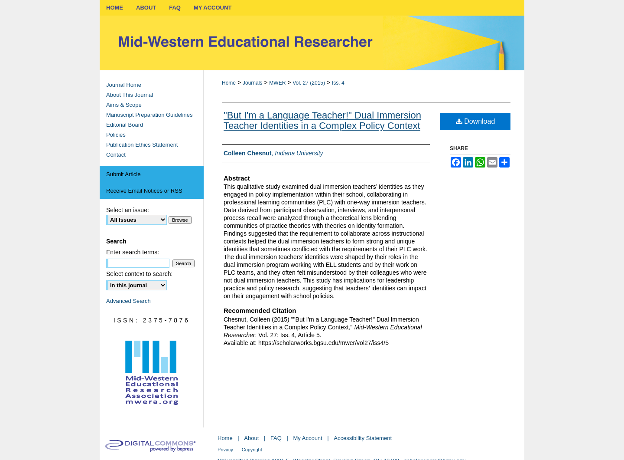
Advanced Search (128, 301)
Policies (116, 134)
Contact (116, 154)
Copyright (252, 449)
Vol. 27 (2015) (308, 83)
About (251, 438)
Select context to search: (139, 273)
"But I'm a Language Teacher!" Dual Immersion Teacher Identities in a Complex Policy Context (322, 120)
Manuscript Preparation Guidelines (149, 115)
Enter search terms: (132, 252)
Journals (252, 83)
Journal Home (123, 85)
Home (229, 83)
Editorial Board (124, 125)
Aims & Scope (124, 105)
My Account (307, 438)
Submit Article (123, 174)
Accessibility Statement (363, 438)
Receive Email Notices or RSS (144, 190)
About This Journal (129, 95)
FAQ (276, 438)
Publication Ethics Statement (142, 144)
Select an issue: (127, 210)
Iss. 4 (338, 83)
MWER (277, 83)
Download (475, 121)
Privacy (225, 449)
